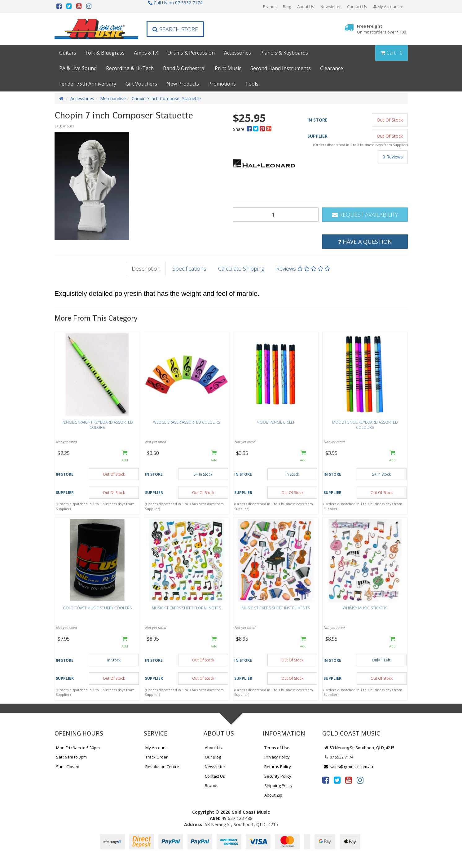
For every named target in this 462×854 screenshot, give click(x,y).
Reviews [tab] (303, 268)
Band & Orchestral (184, 68)
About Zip (273, 795)
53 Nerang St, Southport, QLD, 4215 (359, 747)
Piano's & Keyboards (284, 52)
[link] (325, 779)
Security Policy (277, 776)
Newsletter (330, 6)
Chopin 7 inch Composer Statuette (166, 98)
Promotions (222, 83)
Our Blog (213, 757)
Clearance (331, 68)
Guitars (67, 52)
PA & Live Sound (78, 68)
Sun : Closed (67, 766)
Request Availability (365, 214)
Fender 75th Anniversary (87, 83)
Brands (270, 6)
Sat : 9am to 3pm (71, 757)
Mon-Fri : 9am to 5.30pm (78, 747)
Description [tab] (146, 268)
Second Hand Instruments (280, 68)
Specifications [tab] (189, 268)
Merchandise (113, 98)
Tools (251, 83)
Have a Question (365, 241)
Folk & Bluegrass (105, 52)
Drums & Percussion (191, 52)
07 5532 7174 (339, 757)
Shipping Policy (278, 785)
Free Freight (381, 29)
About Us (305, 6)
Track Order (156, 757)
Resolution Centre (162, 766)
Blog (287, 6)
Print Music (228, 68)
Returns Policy (277, 766)
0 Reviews (393, 157)
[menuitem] (250, 129)
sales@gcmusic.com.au (348, 766)
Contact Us (357, 6)
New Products (182, 83)
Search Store (175, 29)
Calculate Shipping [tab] (241, 268)
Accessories (237, 52)
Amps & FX (146, 52)
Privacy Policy (277, 757)
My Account (156, 747)
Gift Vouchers (141, 83)
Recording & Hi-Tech (130, 68)
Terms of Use (276, 747)
